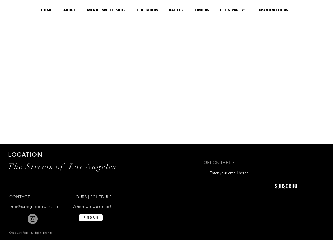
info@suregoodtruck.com (35, 206)
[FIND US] (91, 217)
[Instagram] (33, 219)
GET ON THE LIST (220, 163)
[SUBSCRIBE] (286, 186)
